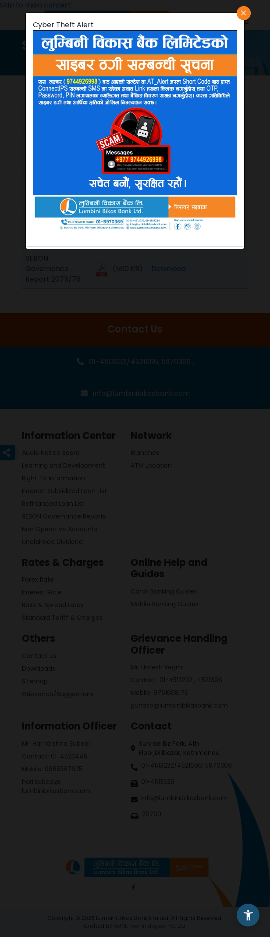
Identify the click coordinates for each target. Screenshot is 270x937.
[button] (248, 915)
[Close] (244, 13)
